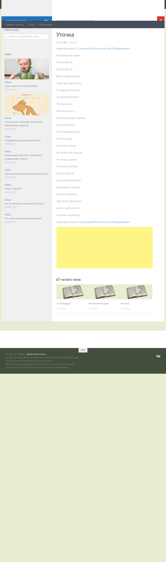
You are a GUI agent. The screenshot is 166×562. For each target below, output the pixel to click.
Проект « (32, 365)
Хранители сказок (30, 10)
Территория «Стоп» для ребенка (21, 97)
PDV (65, 54)
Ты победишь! (63, 315)
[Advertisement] (104, 259)
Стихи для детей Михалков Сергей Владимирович (109, 60)
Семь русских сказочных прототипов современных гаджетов (23, 135)
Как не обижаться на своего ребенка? (24, 215)
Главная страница (15, 24)
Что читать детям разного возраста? (23, 230)
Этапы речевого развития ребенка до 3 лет (26, 185)
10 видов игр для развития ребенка (22, 152)
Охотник (125, 315)
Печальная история (98, 315)
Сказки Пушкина (13, 200)
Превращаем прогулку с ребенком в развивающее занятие (23, 168)
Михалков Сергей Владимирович (75, 32)
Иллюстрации (46, 24)
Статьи (31, 24)
